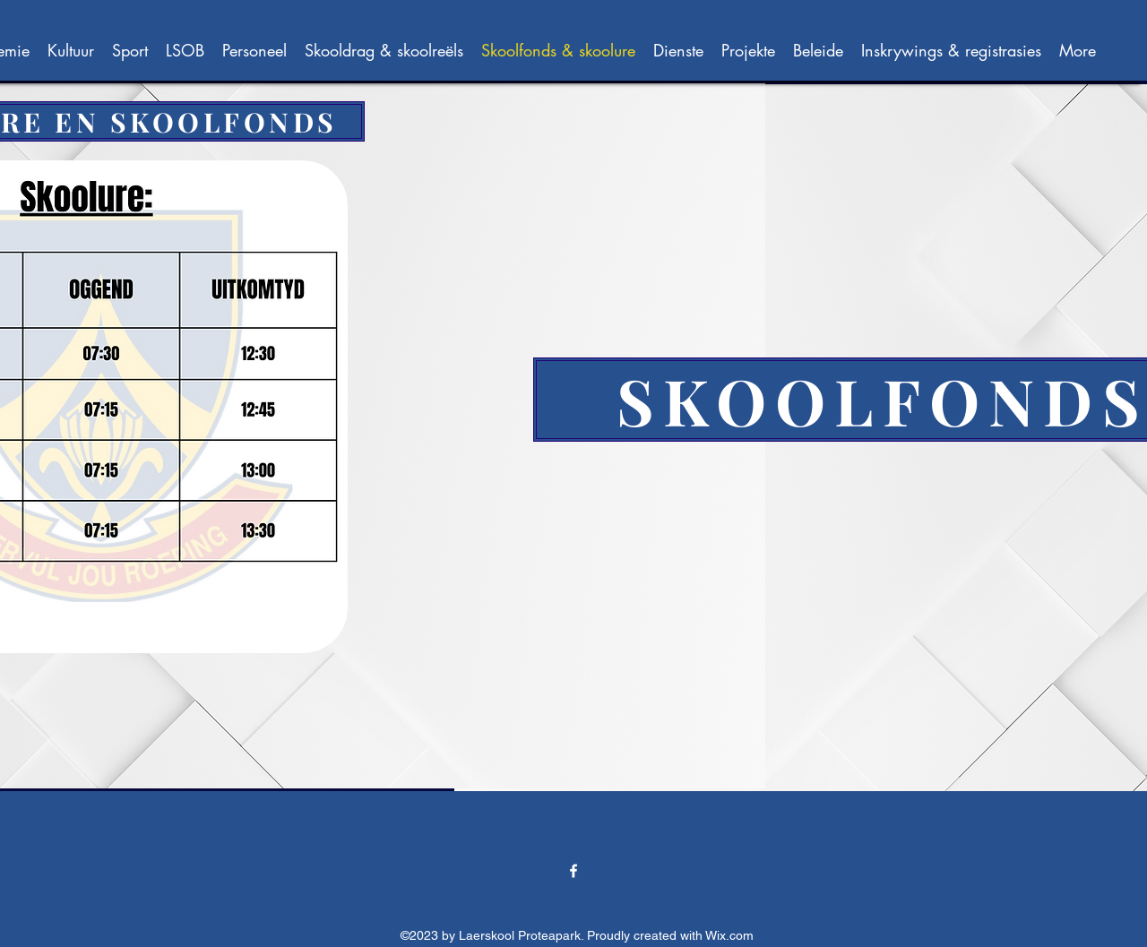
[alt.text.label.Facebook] (573, 871)
